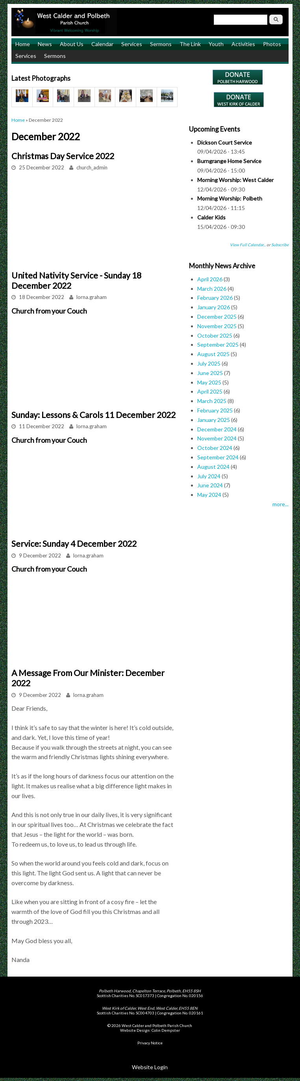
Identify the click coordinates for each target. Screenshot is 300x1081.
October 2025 (214, 335)
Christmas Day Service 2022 (62, 156)
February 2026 (215, 297)
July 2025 (208, 363)
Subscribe (280, 244)
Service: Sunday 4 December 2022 (74, 543)
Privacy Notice (150, 1042)
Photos (272, 44)
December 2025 (217, 316)
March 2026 (211, 288)
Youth (216, 44)
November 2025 (217, 326)
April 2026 (209, 279)
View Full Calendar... (248, 244)
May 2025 (209, 382)
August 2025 (213, 354)
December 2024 (217, 429)
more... (280, 504)
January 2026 (213, 307)
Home (22, 44)
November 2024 (217, 438)
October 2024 (214, 447)
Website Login (150, 1067)
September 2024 (218, 457)
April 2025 (209, 391)
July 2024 (208, 476)
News (45, 44)
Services (131, 44)
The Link (190, 44)
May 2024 (209, 494)
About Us (71, 44)
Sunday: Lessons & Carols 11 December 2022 (93, 415)
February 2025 (215, 410)
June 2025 (210, 373)
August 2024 (213, 466)
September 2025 (218, 344)
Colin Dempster (166, 1030)
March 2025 (211, 400)
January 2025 (213, 419)
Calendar (102, 44)
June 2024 (210, 485)
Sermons (161, 44)
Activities (243, 44)
